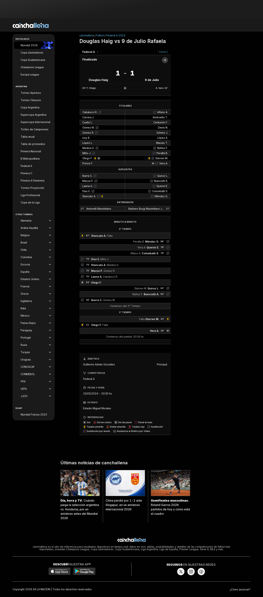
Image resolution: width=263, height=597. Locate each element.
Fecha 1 (163, 51)
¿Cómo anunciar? (240, 589)
